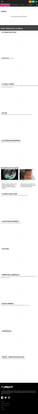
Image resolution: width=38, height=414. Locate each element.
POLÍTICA (22, 4)
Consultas (3, 409)
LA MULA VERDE (29, 4)
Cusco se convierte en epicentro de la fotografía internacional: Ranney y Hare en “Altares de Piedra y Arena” (28, 185)
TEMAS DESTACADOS (5, 4)
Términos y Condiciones (5, 403)
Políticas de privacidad (5, 405)
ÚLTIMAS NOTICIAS (14, 4)
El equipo (2, 401)
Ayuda (2, 407)
